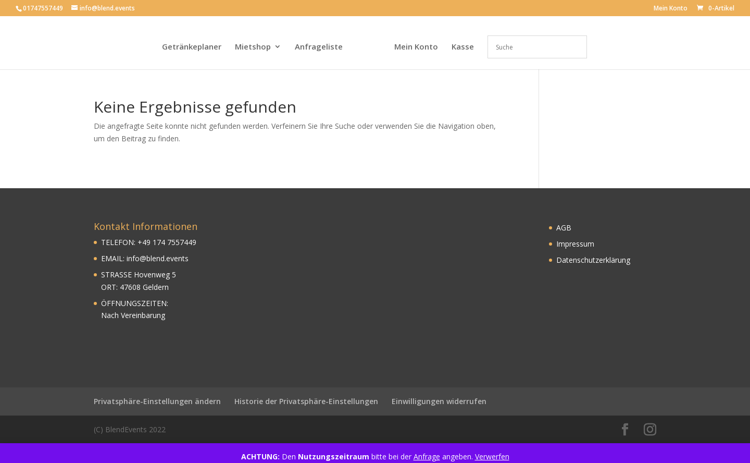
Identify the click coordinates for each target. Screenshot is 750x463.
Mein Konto (671, 9)
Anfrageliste (319, 47)
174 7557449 (173, 242)
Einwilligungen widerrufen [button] (439, 401)
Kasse (463, 47)
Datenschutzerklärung (593, 260)
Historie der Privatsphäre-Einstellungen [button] (306, 401)
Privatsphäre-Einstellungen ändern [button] (157, 401)
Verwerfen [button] (492, 456)
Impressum (575, 244)
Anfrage (427, 456)
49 (146, 242)
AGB (563, 228)
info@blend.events (158, 258)
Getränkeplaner (191, 47)
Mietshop (253, 47)
